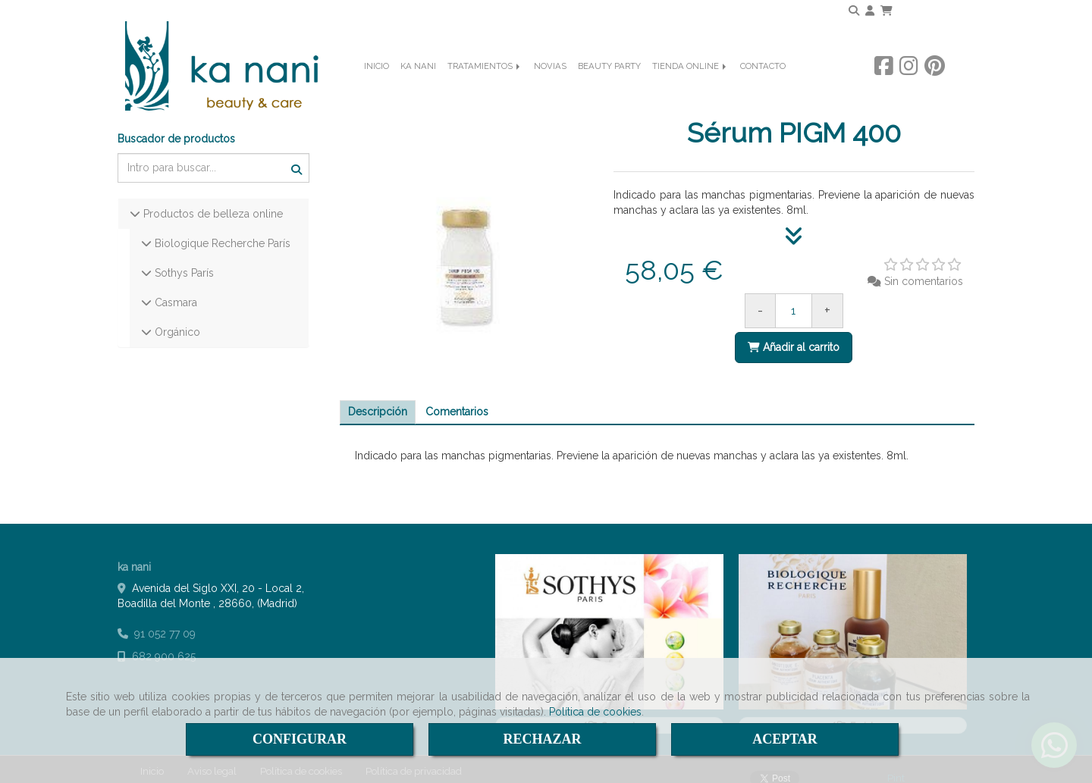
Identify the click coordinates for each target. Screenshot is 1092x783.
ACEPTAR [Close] (784, 739)
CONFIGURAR (300, 739)
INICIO (376, 88)
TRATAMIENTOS (484, 88)
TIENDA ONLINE (690, 88)
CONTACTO (763, 88)
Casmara (174, 290)
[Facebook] (883, 87)
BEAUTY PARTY (609, 88)
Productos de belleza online (211, 202)
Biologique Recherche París (221, 231)
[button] (869, 10)
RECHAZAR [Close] (542, 739)
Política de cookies (595, 712)
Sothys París (183, 261)
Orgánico (176, 320)
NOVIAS (550, 88)
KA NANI (418, 88)
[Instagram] (908, 87)
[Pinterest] (934, 87)
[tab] (378, 400)
